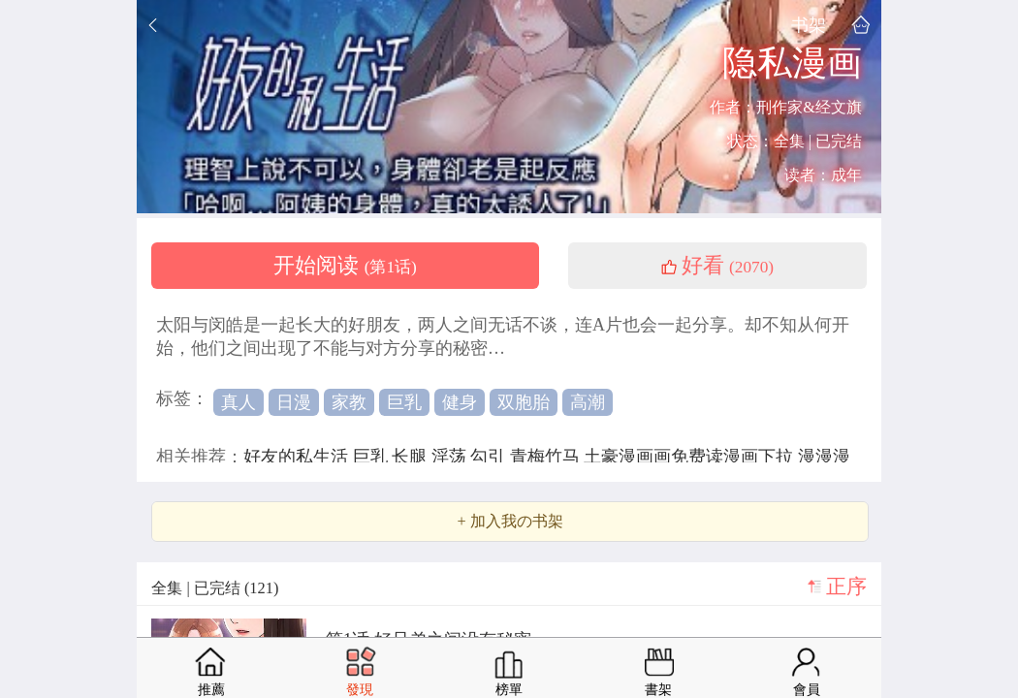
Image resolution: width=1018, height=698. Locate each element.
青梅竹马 (547, 456)
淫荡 (451, 456)
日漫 (293, 402)
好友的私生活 (298, 456)
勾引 (490, 456)
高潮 (587, 402)
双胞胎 (523, 402)
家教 (349, 402)
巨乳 (404, 402)
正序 (846, 586)
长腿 (411, 456)
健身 (459, 402)
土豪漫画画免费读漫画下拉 (691, 456)
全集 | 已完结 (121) (214, 588)
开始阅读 (345, 265)
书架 (808, 25)
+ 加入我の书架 (509, 521)
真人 (238, 402)
